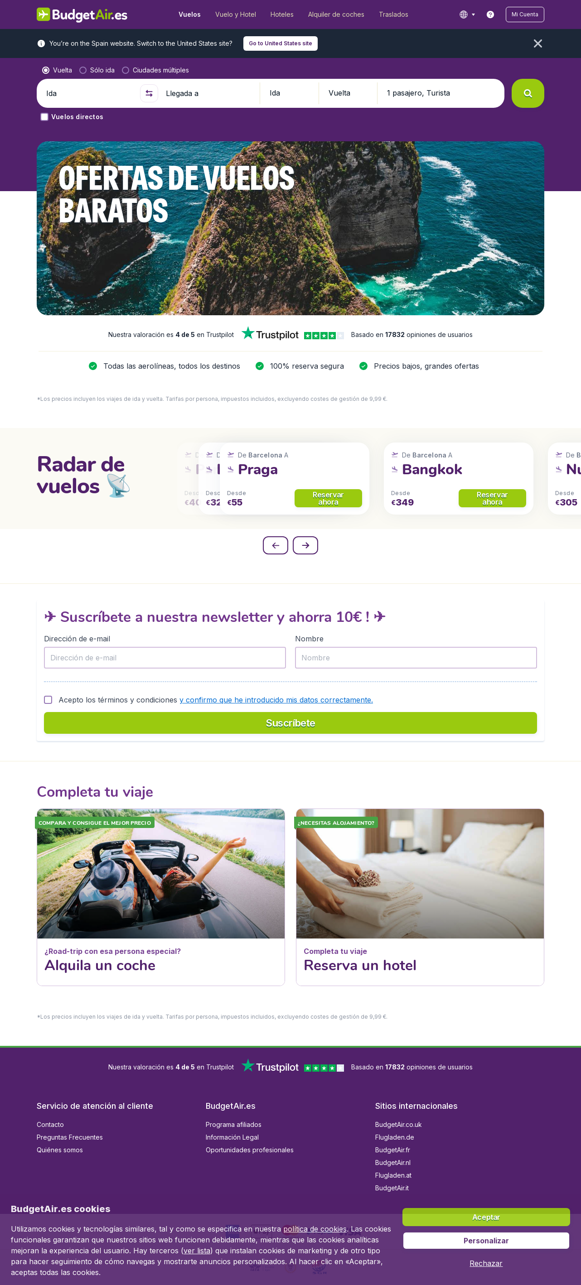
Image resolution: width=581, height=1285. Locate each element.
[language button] (467, 14)
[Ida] (89, 93)
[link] (490, 14)
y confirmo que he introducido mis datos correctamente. (276, 699)
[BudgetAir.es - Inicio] (82, 14)
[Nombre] (416, 658)
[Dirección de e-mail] (165, 658)
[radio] (57, 70)
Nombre (309, 638)
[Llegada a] (209, 93)
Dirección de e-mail (77, 638)
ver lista (197, 1250)
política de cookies (315, 1228)
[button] (525, 14)
